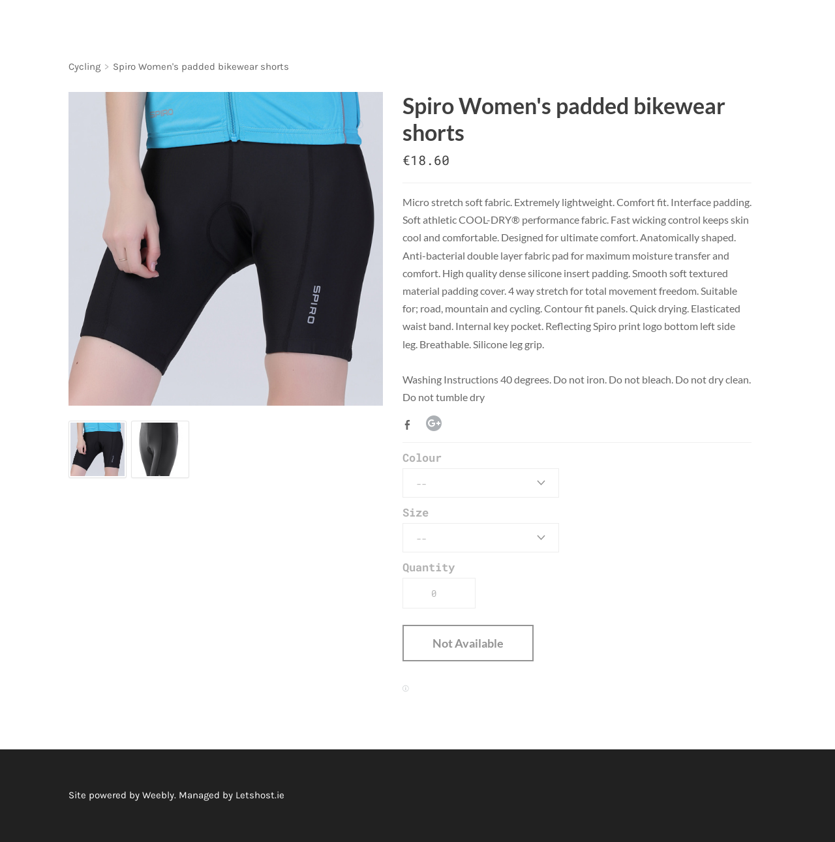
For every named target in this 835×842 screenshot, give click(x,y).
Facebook (410, 424)
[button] (468, 643)
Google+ (434, 423)
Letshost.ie (259, 795)
